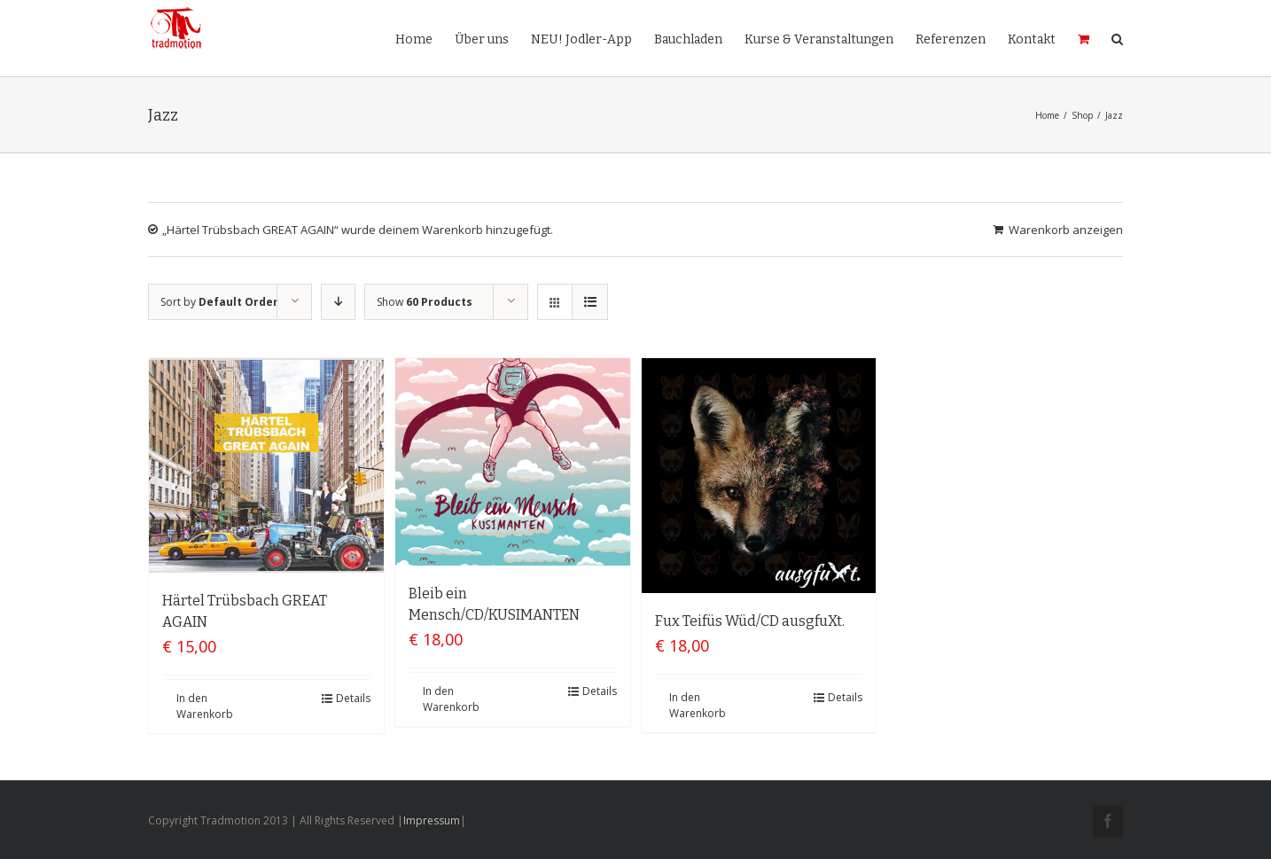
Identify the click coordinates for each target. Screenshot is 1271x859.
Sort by (219, 301)
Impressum (431, 820)
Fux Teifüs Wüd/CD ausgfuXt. (750, 621)
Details (353, 698)
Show (424, 301)
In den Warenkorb (204, 706)
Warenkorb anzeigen (1066, 230)
